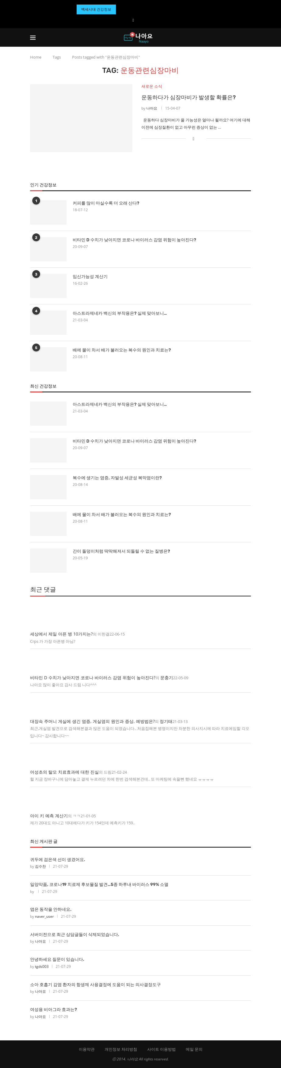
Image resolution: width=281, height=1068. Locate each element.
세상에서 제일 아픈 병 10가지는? (61, 634)
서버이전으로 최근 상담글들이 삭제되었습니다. (74, 934)
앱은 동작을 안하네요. (50, 909)
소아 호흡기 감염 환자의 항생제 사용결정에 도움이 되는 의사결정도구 (95, 984)
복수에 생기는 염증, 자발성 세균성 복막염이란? (117, 477)
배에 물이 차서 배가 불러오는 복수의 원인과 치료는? (122, 350)
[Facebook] (133, 20)
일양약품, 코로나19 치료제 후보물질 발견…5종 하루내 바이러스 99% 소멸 (99, 884)
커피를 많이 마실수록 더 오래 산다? (106, 203)
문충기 (166, 677)
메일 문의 (194, 1049)
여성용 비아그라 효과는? (53, 1009)
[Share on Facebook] (193, 138)
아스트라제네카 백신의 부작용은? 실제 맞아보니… (120, 313)
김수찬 (40, 866)
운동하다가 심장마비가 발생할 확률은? (188, 97)
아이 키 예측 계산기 (49, 816)
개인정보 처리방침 (121, 1049)
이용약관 (87, 1049)
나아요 (151, 108)
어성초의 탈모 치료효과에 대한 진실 (64, 772)
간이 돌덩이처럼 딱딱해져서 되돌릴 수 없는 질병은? (121, 551)
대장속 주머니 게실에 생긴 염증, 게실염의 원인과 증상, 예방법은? (92, 721)
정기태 (166, 721)
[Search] (248, 37)
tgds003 (42, 966)
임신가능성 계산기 (90, 276)
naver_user (44, 916)
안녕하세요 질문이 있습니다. (57, 959)
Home (35, 57)
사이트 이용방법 (161, 1049)
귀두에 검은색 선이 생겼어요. (57, 859)
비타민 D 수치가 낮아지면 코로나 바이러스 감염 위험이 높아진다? (134, 239)
